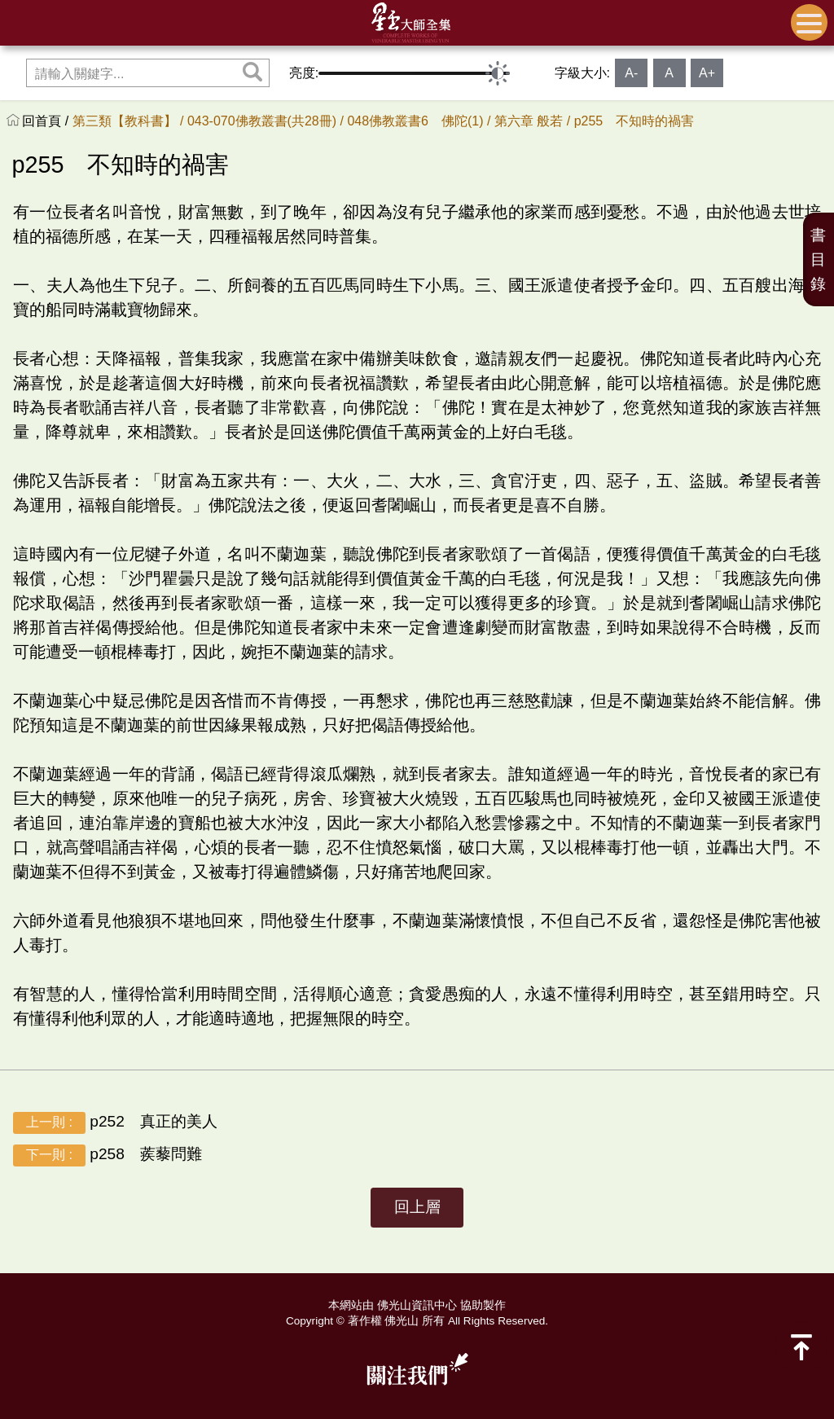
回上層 (417, 1206)
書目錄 (818, 259)
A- (631, 73)
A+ (707, 73)
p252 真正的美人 (115, 1123)
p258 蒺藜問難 (107, 1155)
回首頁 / (47, 121)
